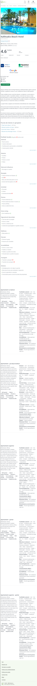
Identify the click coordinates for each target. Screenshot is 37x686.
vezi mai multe (33, 150)
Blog (3, 677)
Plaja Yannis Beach (6, 125)
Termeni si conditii (6, 667)
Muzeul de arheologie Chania (9, 131)
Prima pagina (3, 5)
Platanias (15, 5)
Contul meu (4, 674)
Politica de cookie (6, 672)
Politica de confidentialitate (8, 669)
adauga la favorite (5, 41)
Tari (7, 5)
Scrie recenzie (5, 84)
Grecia (11, 5)
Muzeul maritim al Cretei (8, 127)
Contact (3, 679)
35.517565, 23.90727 (9, 45)
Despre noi (4, 664)
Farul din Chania (6, 129)
